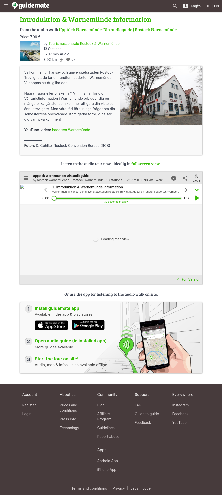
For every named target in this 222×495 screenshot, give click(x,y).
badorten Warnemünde (71, 130)
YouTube (179, 422)
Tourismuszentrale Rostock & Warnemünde (84, 43)
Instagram (180, 405)
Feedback (143, 422)
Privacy (119, 488)
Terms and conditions (89, 488)
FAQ (138, 405)
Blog (101, 405)
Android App (107, 461)
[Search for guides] (175, 6)
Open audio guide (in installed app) (71, 340)
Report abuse (108, 436)
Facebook (180, 414)
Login (27, 414)
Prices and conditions (68, 407)
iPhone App (106, 469)
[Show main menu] (6, 6)
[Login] (192, 6)
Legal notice (140, 488)
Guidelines (106, 428)
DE (207, 5)
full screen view (145, 163)
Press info (68, 419)
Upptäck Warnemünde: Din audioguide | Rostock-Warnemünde (118, 29)
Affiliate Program (104, 416)
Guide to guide (147, 414)
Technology (69, 428)
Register (29, 405)
